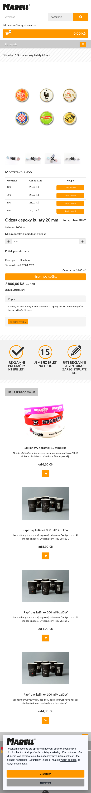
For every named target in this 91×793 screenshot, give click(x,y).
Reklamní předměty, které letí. (17, 358)
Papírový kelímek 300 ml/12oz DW (46, 530)
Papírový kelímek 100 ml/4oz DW (45, 694)
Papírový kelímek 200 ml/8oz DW (45, 612)
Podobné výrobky (18, 321)
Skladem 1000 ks (15, 227)
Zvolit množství (70, 188)
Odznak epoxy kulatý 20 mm (33, 55)
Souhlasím (45, 773)
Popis (11, 299)
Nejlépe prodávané (21, 392)
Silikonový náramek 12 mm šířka (46, 448)
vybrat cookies (68, 759)
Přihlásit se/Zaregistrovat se (19, 25)
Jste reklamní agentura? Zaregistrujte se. (74, 360)
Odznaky (8, 55)
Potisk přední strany (17, 251)
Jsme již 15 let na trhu (45, 356)
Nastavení (45, 782)
